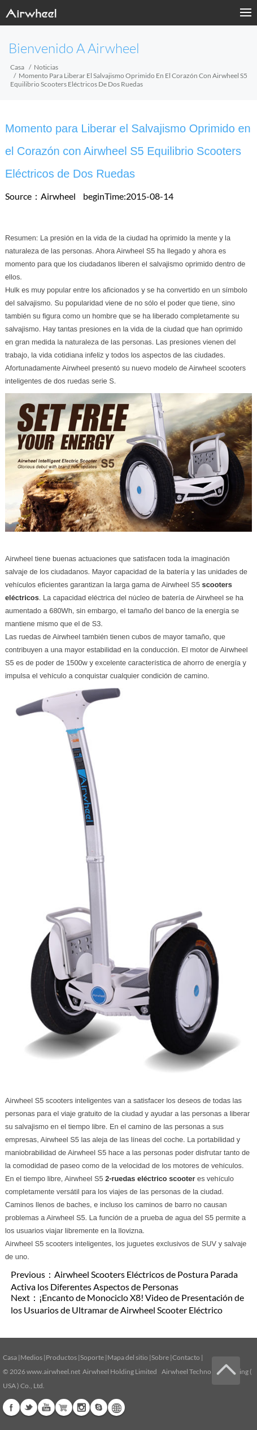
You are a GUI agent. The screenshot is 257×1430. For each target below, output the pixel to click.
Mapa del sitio (127, 1357)
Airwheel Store (63, 1407)
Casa (17, 67)
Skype (98, 1407)
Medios (31, 1357)
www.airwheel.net (53, 1371)
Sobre (160, 1357)
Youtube (46, 1407)
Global (116, 1407)
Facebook (11, 1407)
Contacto (186, 1357)
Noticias (46, 67)
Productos (61, 1357)
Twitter (28, 1407)
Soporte (92, 1357)
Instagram (81, 1407)
